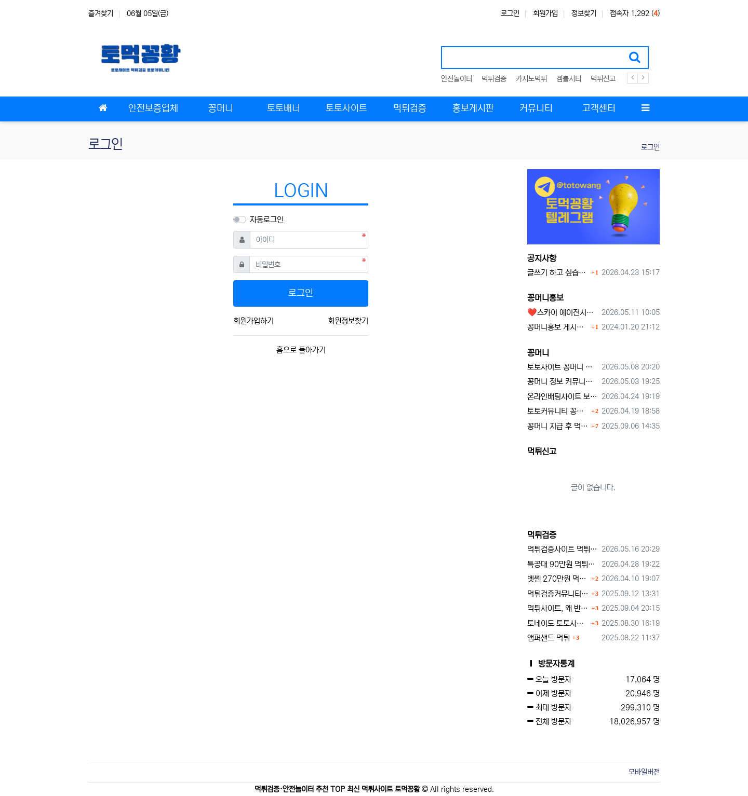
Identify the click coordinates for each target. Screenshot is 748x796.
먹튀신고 (603, 79)
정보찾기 (583, 13)
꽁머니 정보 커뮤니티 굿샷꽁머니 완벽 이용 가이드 (562, 381)
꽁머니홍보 (545, 298)
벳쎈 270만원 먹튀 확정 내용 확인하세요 (558, 578)
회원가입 (545, 13)
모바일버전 (644, 772)
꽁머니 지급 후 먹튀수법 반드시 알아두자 (558, 426)
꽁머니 (538, 353)
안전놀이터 (456, 79)
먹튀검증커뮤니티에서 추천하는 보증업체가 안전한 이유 (558, 593)
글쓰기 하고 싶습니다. (558, 272)
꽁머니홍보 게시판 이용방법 (558, 327)
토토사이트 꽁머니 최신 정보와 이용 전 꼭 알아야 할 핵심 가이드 (562, 367)
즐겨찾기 (100, 13)
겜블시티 (568, 79)
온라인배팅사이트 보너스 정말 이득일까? (562, 396)
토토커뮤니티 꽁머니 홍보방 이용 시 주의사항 (558, 411)
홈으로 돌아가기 (301, 350)
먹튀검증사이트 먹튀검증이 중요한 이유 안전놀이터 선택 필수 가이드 (562, 549)
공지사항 (541, 258)
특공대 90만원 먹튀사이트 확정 (562, 564)
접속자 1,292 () (635, 13)
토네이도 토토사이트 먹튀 (558, 623)
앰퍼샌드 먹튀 (548, 638)
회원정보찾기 (348, 321)
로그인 (510, 13)
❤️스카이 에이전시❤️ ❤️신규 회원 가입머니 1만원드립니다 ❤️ (562, 312)
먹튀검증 (494, 79)
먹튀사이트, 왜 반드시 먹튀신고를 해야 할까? (558, 608)
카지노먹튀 (531, 79)
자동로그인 (267, 219)
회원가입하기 (253, 321)
